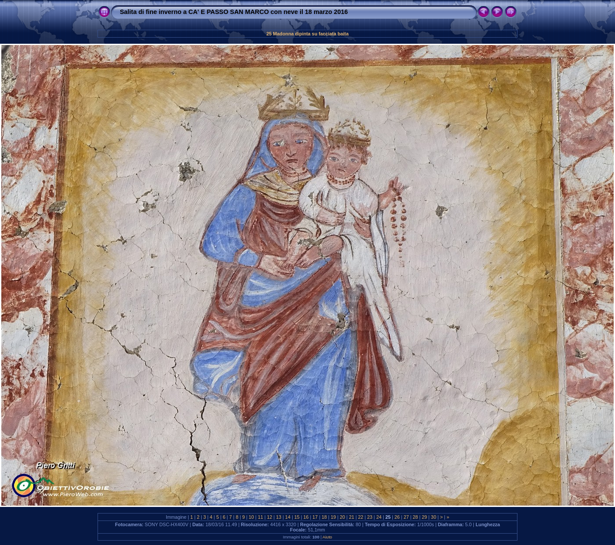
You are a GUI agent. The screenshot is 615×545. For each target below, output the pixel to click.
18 (324, 517)
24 (379, 517)
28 (415, 517)
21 (352, 517)
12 (269, 517)
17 (315, 517)
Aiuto (327, 537)
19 (333, 517)
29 (424, 517)
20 (342, 517)
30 (433, 517)
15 (297, 517)
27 (406, 517)
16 (306, 517)
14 (288, 517)
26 (397, 517)
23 (370, 517)
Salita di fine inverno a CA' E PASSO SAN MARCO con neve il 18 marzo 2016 (234, 11)
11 (260, 517)
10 (251, 517)
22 (361, 517)
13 (279, 517)
